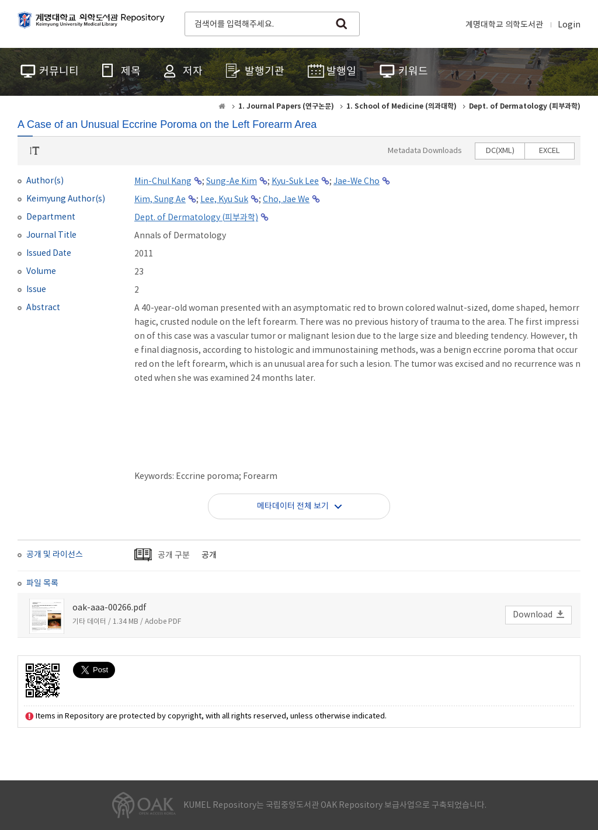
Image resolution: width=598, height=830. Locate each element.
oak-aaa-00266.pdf (109, 608)
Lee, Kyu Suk (224, 199)
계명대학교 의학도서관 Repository (93, 23)
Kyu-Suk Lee (295, 181)
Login (569, 25)
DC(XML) (500, 151)
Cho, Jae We (286, 199)
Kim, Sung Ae (160, 199)
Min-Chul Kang (163, 181)
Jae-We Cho (356, 181)
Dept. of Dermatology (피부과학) (196, 218)
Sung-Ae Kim (231, 181)
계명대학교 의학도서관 (504, 25)
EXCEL (549, 151)
